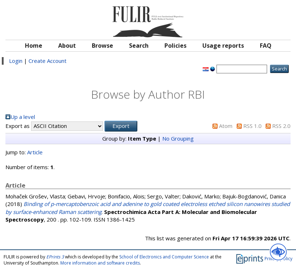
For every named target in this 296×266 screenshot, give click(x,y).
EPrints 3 (55, 257)
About (67, 46)
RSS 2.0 (281, 125)
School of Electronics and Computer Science (164, 257)
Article (35, 152)
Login (15, 60)
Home (33, 46)
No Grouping (178, 138)
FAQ (265, 46)
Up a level (22, 116)
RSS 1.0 (252, 125)
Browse (102, 46)
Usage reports (223, 46)
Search (139, 46)
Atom (225, 125)
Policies (175, 46)
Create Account (48, 60)
